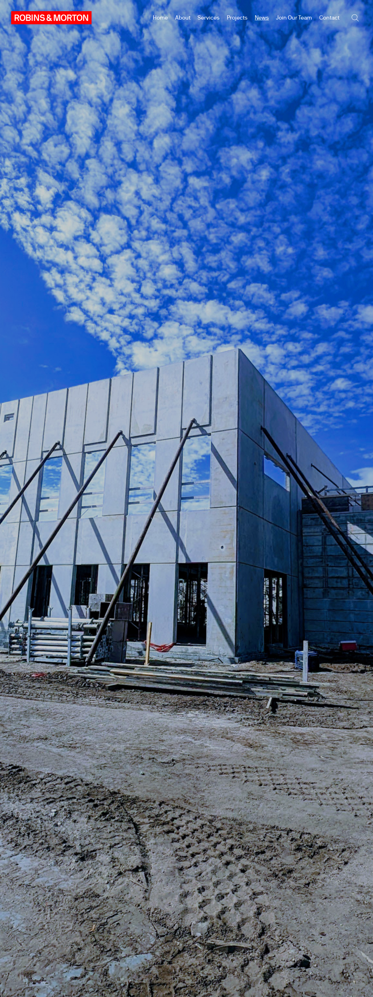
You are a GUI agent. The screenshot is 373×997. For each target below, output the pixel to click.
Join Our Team (294, 17)
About (183, 17)
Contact (329, 17)
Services (208, 17)
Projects (237, 17)
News (262, 17)
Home (160, 17)
